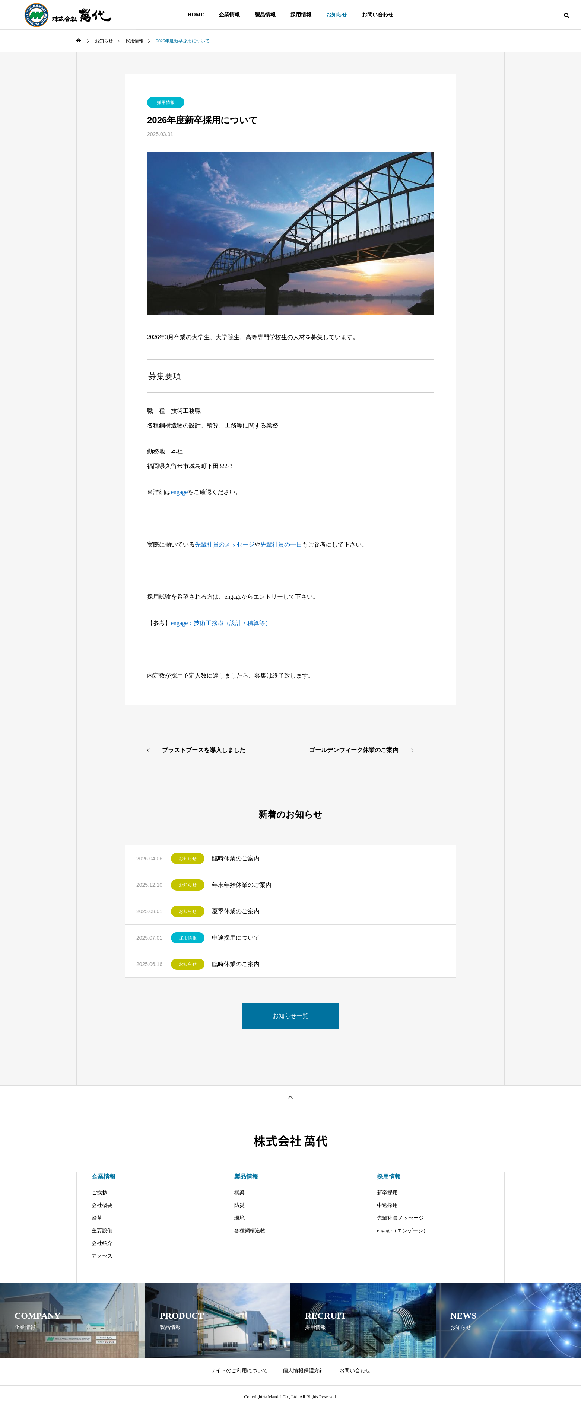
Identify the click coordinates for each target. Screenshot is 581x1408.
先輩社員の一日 (281, 544)
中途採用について (236, 937)
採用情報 (166, 102)
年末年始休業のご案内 (242, 885)
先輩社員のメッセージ (224, 544)
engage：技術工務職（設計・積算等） (221, 623)
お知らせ (188, 858)
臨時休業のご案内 (236, 858)
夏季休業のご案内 (236, 911)
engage (179, 492)
